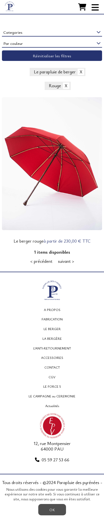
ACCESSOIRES (52, 357)
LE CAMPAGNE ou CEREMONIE (52, 396)
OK (52, 509)
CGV (52, 377)
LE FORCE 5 (52, 386)
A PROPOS (52, 309)
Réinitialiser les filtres (52, 55)
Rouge (55, 86)
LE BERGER (52, 328)
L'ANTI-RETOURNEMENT (52, 348)
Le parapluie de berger (55, 72)
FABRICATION (52, 319)
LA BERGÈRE (52, 338)
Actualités (52, 405)
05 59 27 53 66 (55, 460)
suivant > (66, 261)
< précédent (41, 261)
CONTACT (52, 367)
